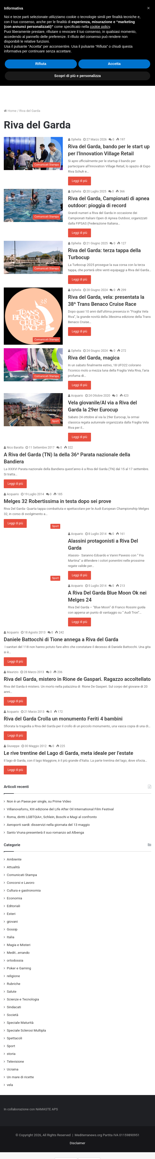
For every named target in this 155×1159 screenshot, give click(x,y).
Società (12, 1015)
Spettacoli (14, 1038)
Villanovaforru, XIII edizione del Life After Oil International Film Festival (60, 809)
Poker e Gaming (19, 968)
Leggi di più (79, 181)
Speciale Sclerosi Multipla (26, 1030)
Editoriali (13, 906)
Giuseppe (11, 746)
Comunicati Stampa (22, 875)
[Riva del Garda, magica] (33, 364)
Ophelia (74, 139)
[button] (148, 8)
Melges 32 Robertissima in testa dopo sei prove (57, 501)
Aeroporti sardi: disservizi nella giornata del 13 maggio (48, 825)
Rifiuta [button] (40, 64)
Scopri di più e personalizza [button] (77, 76)
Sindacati (14, 1007)
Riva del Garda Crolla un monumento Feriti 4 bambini (63, 719)
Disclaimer (77, 1143)
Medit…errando (18, 953)
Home (10, 111)
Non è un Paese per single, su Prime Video (39, 801)
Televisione (15, 1061)
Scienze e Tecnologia (23, 999)
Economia (14, 898)
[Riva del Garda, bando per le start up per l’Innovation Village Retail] (33, 153)
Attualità (13, 867)
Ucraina (12, 1069)
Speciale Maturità (20, 1023)
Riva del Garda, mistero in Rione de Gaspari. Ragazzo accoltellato (77, 679)
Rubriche (13, 984)
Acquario (75, 395)
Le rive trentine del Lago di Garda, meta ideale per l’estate (68, 753)
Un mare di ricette (20, 1077)
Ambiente (14, 859)
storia (11, 1054)
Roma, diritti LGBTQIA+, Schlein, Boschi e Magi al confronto (52, 817)
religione (13, 976)
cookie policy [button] (100, 27)
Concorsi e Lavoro (20, 883)
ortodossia (15, 960)
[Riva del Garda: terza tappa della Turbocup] (33, 257)
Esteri (11, 914)
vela (10, 1085)
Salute (11, 991)
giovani (12, 921)
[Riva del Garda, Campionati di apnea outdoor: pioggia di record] (33, 205)
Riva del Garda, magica (94, 358)
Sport (11, 1046)
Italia (10, 937)
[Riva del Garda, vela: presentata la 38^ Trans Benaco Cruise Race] (33, 316)
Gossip (12, 929)
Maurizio (11, 672)
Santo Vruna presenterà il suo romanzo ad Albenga (45, 832)
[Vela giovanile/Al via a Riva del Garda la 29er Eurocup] (33, 409)
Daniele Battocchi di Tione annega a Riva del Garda (61, 639)
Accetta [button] (114, 64)
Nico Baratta (13, 447)
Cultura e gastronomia (24, 890)
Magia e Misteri (18, 945)
